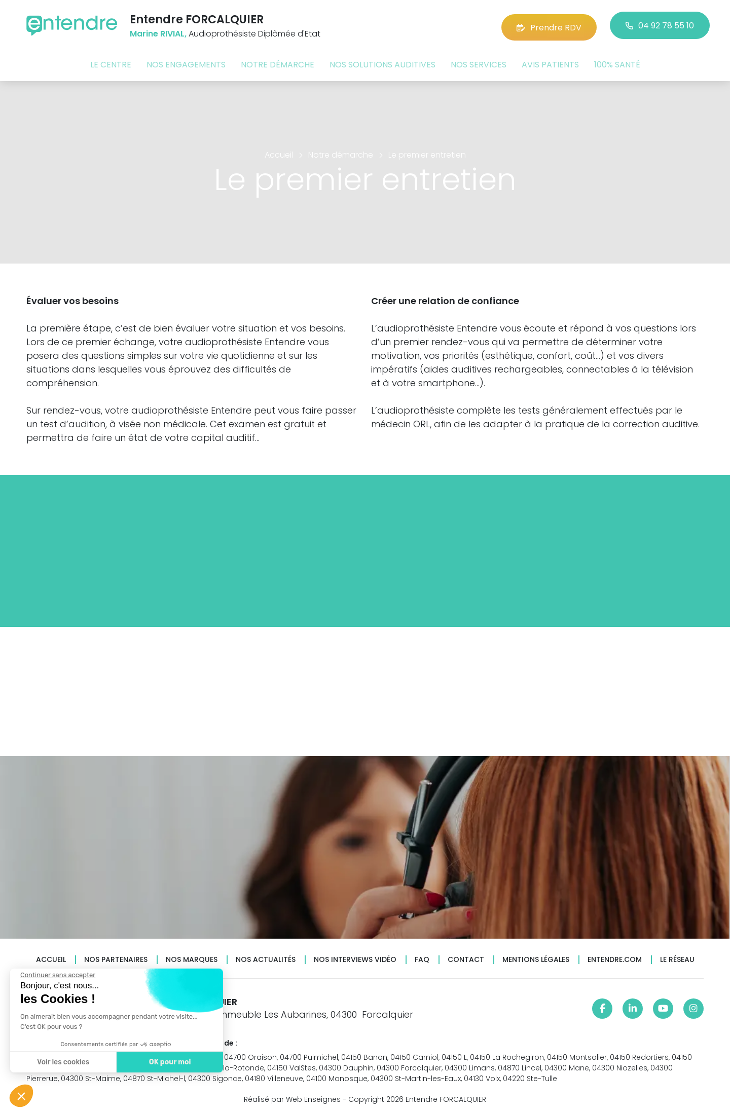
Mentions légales (535, 957)
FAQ (422, 957)
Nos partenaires (116, 957)
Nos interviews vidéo (355, 957)
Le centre (110, 62)
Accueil (51, 957)
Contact (466, 957)
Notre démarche (277, 62)
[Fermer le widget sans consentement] (56, 975)
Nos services (478, 62)
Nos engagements (186, 62)
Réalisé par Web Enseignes (292, 1097)
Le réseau (677, 957)
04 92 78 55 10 (660, 25)
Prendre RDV (549, 25)
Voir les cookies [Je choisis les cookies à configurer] (62, 1062)
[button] (21, 1096)
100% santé (617, 62)
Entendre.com (615, 957)
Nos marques (191, 957)
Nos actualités (266, 957)
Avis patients (550, 62)
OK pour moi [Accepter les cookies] (169, 1062)
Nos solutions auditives (382, 62)
